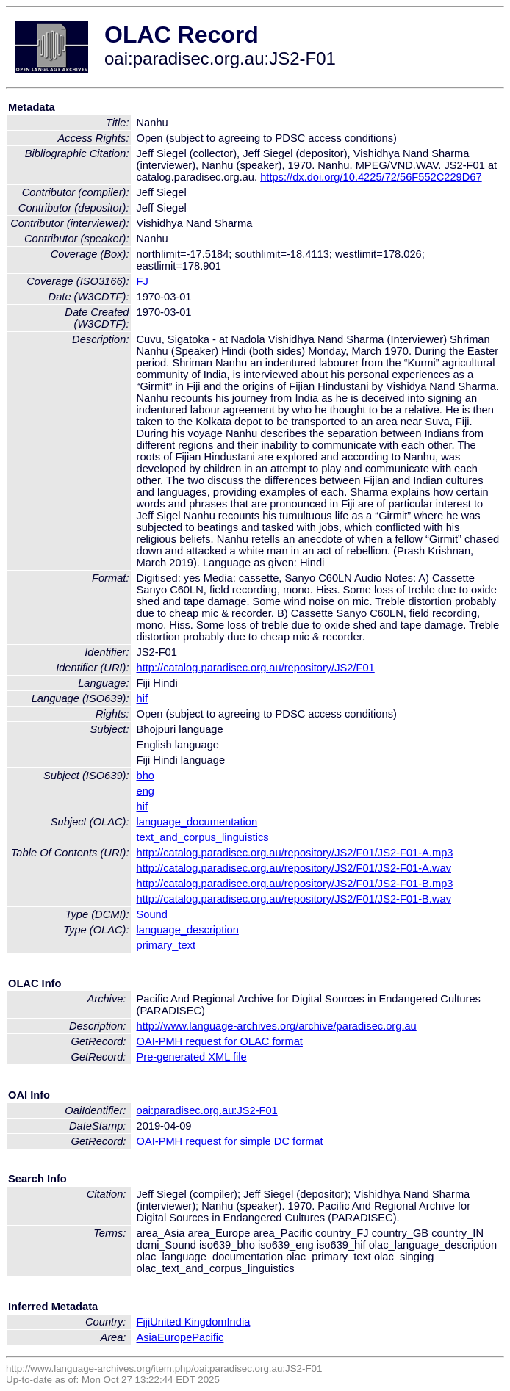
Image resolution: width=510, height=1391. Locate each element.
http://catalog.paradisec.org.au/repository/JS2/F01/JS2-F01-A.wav (294, 868)
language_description (188, 930)
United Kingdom (188, 1322)
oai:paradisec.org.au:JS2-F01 (207, 1110)
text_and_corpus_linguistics (203, 837)
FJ (142, 281)
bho (145, 775)
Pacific (207, 1337)
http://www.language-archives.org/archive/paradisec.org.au (277, 1026)
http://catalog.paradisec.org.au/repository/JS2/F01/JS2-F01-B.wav (294, 899)
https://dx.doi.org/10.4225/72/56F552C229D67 (370, 177)
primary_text (166, 945)
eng (145, 791)
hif (142, 698)
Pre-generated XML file (192, 1057)
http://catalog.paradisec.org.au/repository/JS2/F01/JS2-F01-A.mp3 (295, 853)
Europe (174, 1337)
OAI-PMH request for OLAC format (220, 1041)
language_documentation (197, 822)
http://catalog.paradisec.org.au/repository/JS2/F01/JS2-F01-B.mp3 (295, 883)
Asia (147, 1337)
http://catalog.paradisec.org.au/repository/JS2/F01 (256, 667)
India (239, 1322)
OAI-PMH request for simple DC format (230, 1141)
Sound (152, 914)
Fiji (144, 1322)
